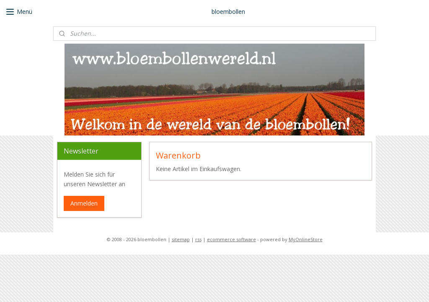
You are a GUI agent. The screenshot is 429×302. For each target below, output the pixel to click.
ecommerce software (231, 239)
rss (198, 239)
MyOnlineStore (306, 239)
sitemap (181, 239)
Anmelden (84, 203)
